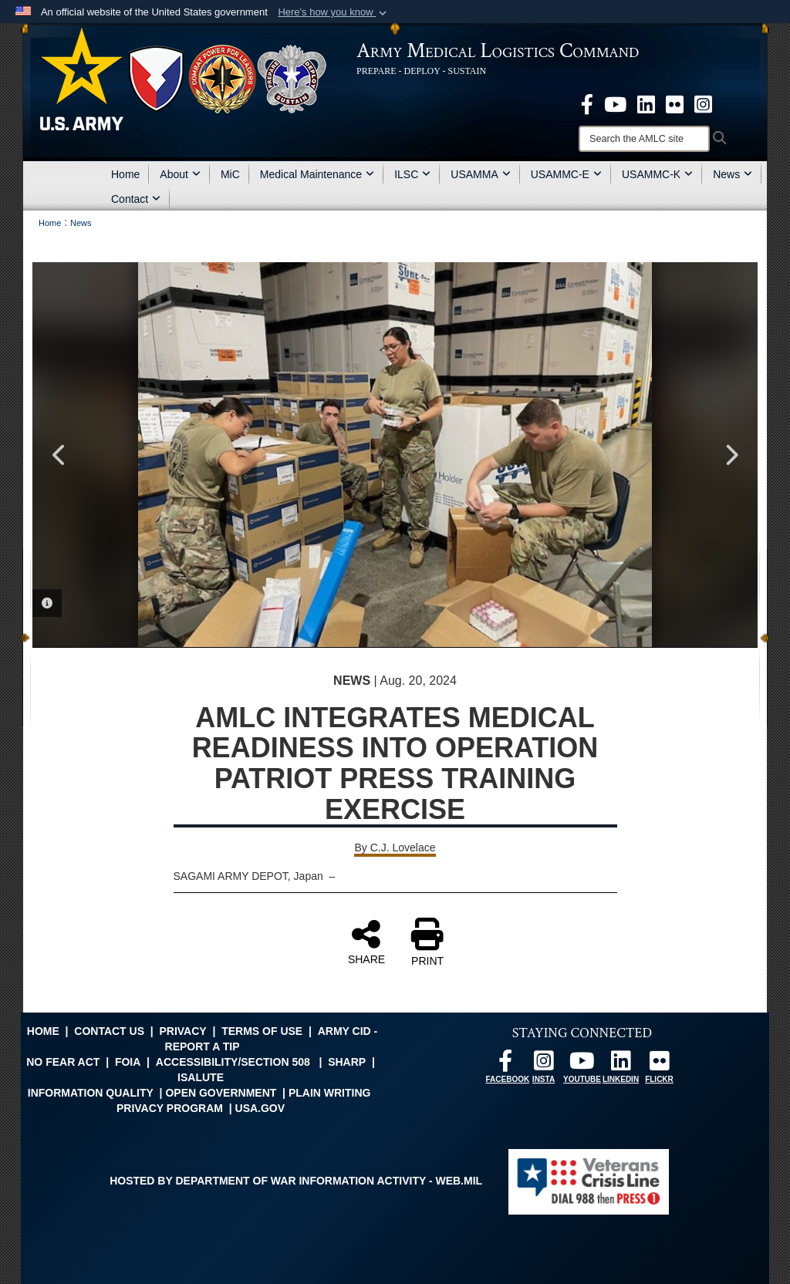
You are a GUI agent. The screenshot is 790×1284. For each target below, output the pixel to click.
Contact (135, 199)
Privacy (182, 1031)
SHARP (347, 1062)
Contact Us (109, 1031)
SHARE (366, 942)
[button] (334, 12)
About (180, 174)
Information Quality (91, 1093)
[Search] (644, 139)
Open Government (220, 1093)
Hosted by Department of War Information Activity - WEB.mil (296, 1180)
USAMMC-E (566, 174)
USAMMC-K (657, 174)
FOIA (127, 1062)
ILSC (412, 174)
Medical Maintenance (317, 174)
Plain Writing (330, 1093)
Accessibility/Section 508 (233, 1062)
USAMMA (480, 174)
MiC (230, 174)
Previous (59, 455)
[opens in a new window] (587, 103)
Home (125, 174)
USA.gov (260, 1108)
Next (730, 455)
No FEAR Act (63, 1062)
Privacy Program (169, 1108)
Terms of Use (261, 1031)
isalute (200, 1077)
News (732, 174)
